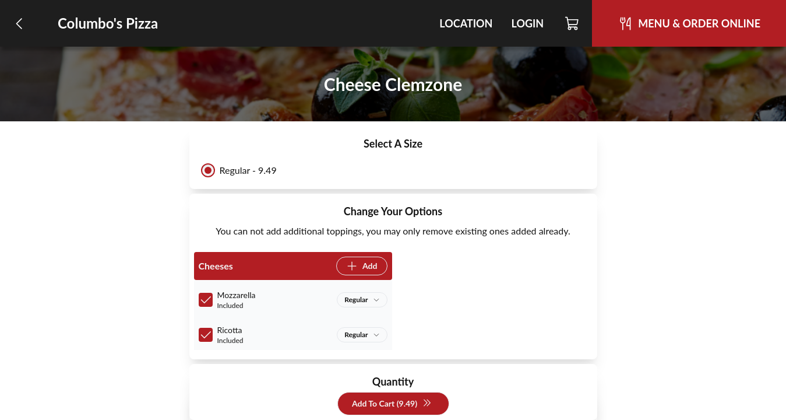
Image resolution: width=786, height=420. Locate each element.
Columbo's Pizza (108, 23)
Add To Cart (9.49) (392, 404)
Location (465, 23)
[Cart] (572, 23)
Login (527, 23)
